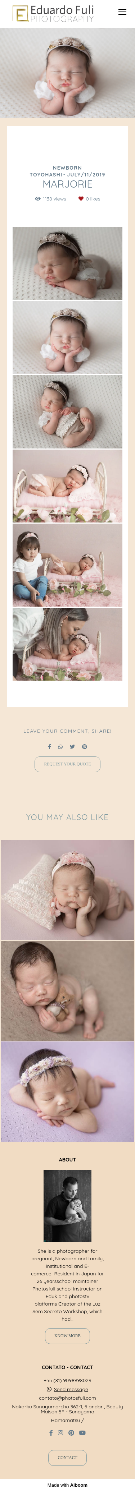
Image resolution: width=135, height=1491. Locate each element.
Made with (67, 1485)
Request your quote (67, 764)
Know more (67, 1336)
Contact (67, 1457)
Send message (71, 1389)
